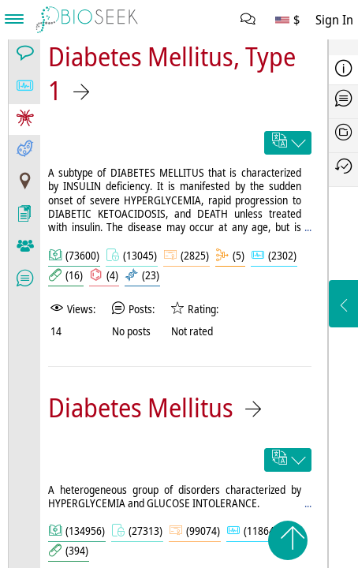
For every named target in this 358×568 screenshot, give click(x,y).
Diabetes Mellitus (140, 407)
